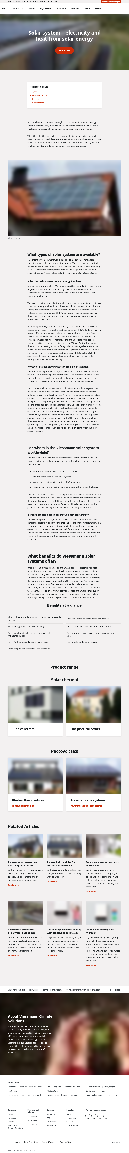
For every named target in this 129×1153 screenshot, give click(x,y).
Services (87, 8)
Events (98, 8)
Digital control (46, 8)
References (62, 8)
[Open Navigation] (3, 8)
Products (32, 8)
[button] (115, 990)
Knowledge (33, 990)
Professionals (17, 8)
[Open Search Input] (119, 8)
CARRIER (32, 1150)
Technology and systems (52, 990)
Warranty (75, 8)
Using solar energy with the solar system (83, 990)
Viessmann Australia (16, 990)
